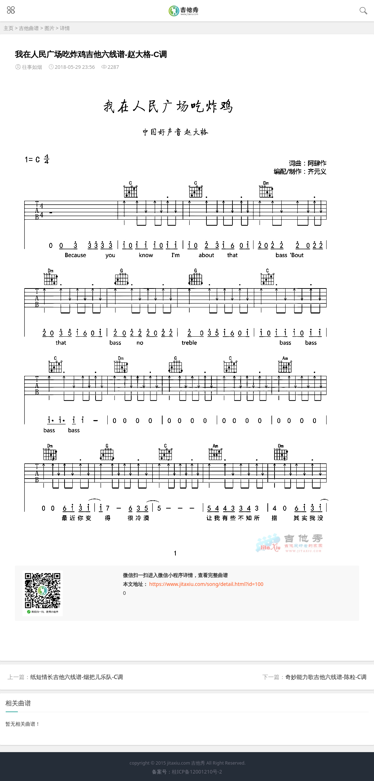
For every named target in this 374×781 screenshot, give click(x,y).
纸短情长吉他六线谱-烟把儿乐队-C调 (76, 677)
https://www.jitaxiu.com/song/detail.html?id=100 (206, 584)
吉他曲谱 (29, 28)
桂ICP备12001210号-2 (197, 771)
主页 (9, 28)
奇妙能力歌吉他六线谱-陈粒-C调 (326, 677)
